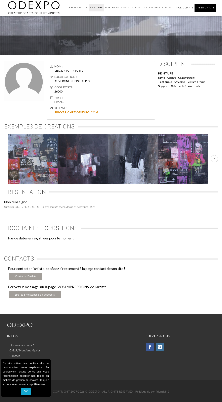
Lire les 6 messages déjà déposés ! (35, 294)
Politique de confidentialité (152, 391)
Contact (14, 355)
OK (26, 391)
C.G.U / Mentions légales (25, 350)
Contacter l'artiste (25, 276)
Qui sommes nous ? (21, 345)
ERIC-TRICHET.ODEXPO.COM (76, 112)
